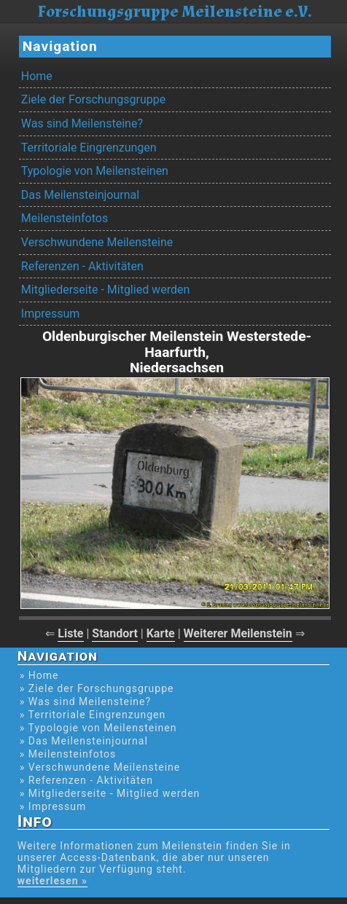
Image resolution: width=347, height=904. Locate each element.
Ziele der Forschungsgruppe (93, 99)
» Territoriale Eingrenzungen (92, 714)
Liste (70, 633)
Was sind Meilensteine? (82, 123)
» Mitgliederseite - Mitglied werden (110, 793)
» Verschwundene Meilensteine (100, 767)
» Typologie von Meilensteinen (98, 728)
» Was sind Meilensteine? (85, 701)
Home (36, 76)
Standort (115, 633)
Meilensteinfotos (64, 218)
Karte (161, 633)
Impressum (50, 314)
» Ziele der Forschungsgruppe (97, 688)
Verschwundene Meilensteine (97, 242)
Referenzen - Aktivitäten (82, 266)
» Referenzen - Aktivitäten (86, 780)
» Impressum (53, 806)
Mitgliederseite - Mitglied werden (105, 289)
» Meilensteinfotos (68, 754)
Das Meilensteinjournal (80, 195)
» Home (39, 675)
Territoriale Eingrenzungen (89, 147)
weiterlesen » (52, 881)
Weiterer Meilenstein (238, 633)
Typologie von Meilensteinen (94, 171)
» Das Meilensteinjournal (84, 741)
